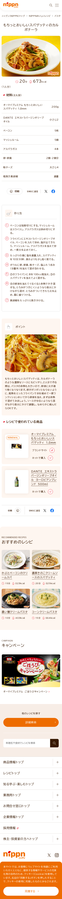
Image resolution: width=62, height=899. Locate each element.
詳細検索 (40, 722)
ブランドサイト (43, 450)
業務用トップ (12, 794)
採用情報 (11, 827)
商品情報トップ (13, 762)
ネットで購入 (42, 457)
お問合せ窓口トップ (16, 805)
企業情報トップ (13, 816)
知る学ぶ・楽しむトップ (18, 784)
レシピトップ (11, 773)
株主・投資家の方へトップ (20, 838)
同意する (32, 891)
